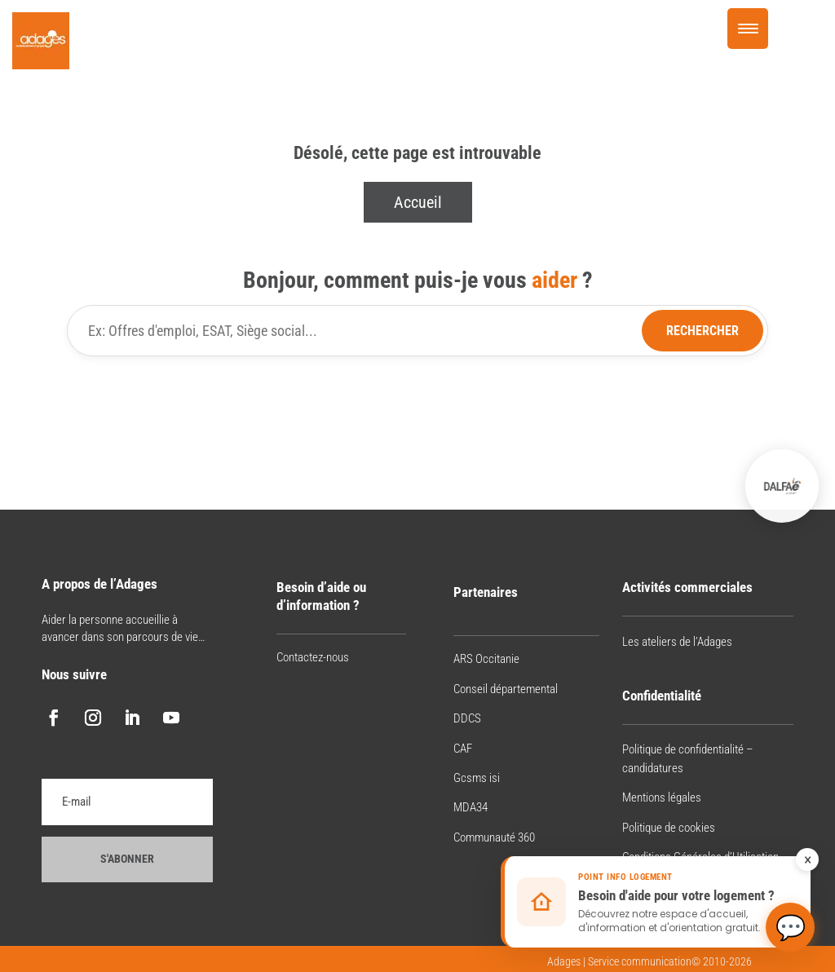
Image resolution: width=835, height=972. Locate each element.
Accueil (418, 202)
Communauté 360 (494, 837)
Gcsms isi (476, 778)
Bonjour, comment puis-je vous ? (418, 280)
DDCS (467, 718)
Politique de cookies (668, 827)
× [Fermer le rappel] (807, 859)
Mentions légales (661, 797)
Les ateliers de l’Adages (677, 641)
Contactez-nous (312, 657)
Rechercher (702, 330)
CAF (462, 748)
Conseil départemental (505, 689)
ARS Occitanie (486, 659)
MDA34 (470, 807)
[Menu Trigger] (747, 28)
